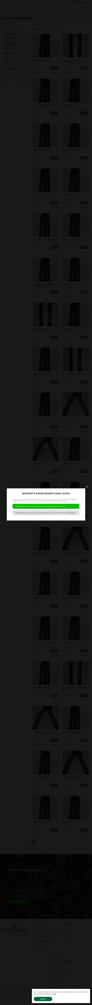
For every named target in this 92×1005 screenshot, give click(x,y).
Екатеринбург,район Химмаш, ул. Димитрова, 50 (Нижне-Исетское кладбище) (45, 513)
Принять (43, 999)
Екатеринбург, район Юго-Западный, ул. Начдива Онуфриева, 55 (40, 506)
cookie (53, 994)
